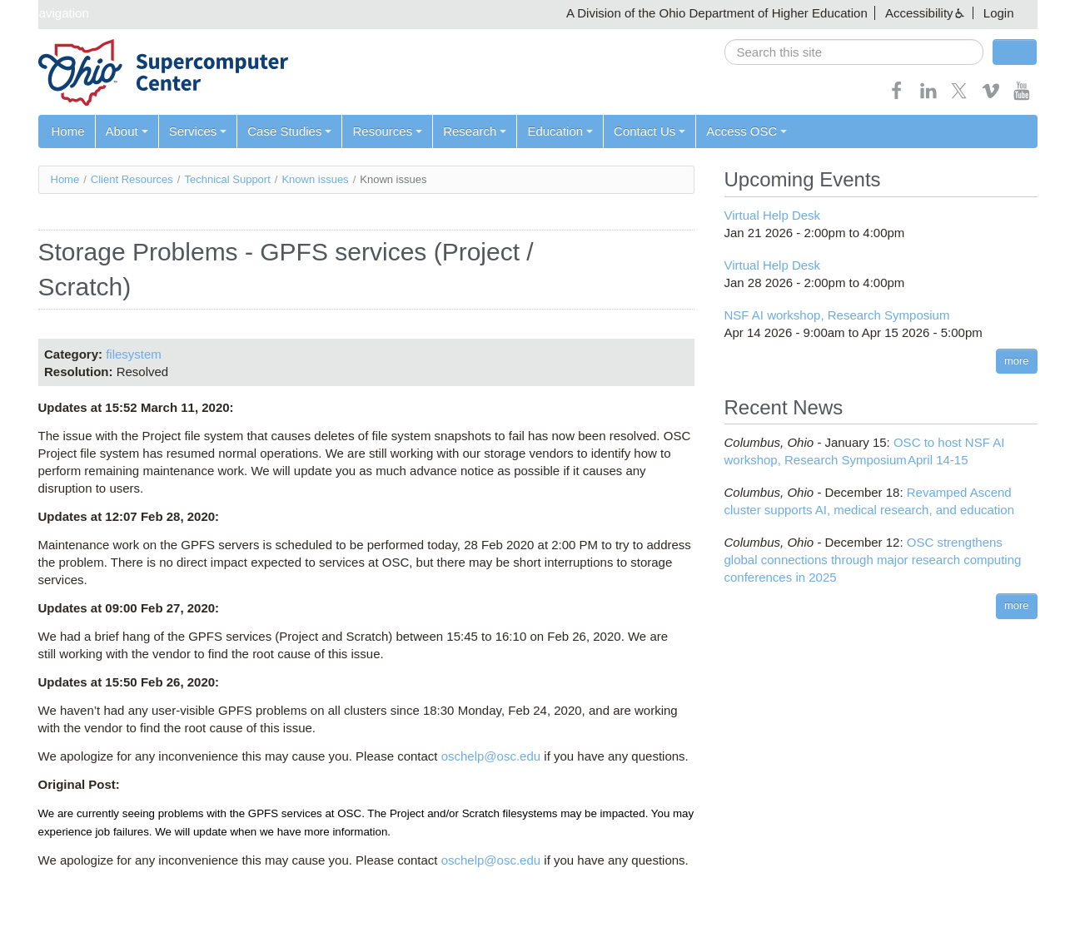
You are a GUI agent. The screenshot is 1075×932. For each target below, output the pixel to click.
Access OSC (746, 131)
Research (474, 131)
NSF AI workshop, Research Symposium (837, 315)
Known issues (314, 179)
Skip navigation (46, 13)
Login (998, 13)
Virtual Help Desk (772, 215)
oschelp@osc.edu (490, 756)
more (1016, 360)
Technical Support (227, 179)
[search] (853, 52)
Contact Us (649, 131)
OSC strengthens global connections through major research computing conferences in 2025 (873, 559)
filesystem (134, 354)
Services (198, 131)
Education (560, 131)
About (127, 131)
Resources (387, 131)
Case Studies (289, 131)
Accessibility (919, 13)
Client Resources (132, 179)
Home (68, 131)
